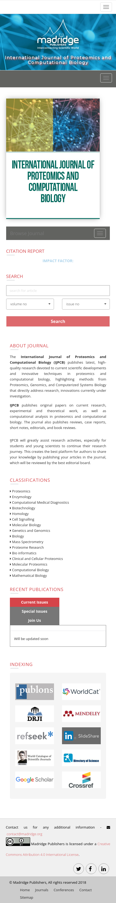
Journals (41, 889)
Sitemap (26, 897)
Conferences (64, 889)
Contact (85, 889)
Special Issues (34, 611)
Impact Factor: (58, 260)
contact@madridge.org (24, 833)
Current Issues (34, 602)
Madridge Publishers (29, 882)
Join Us (34, 620)
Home (25, 889)
